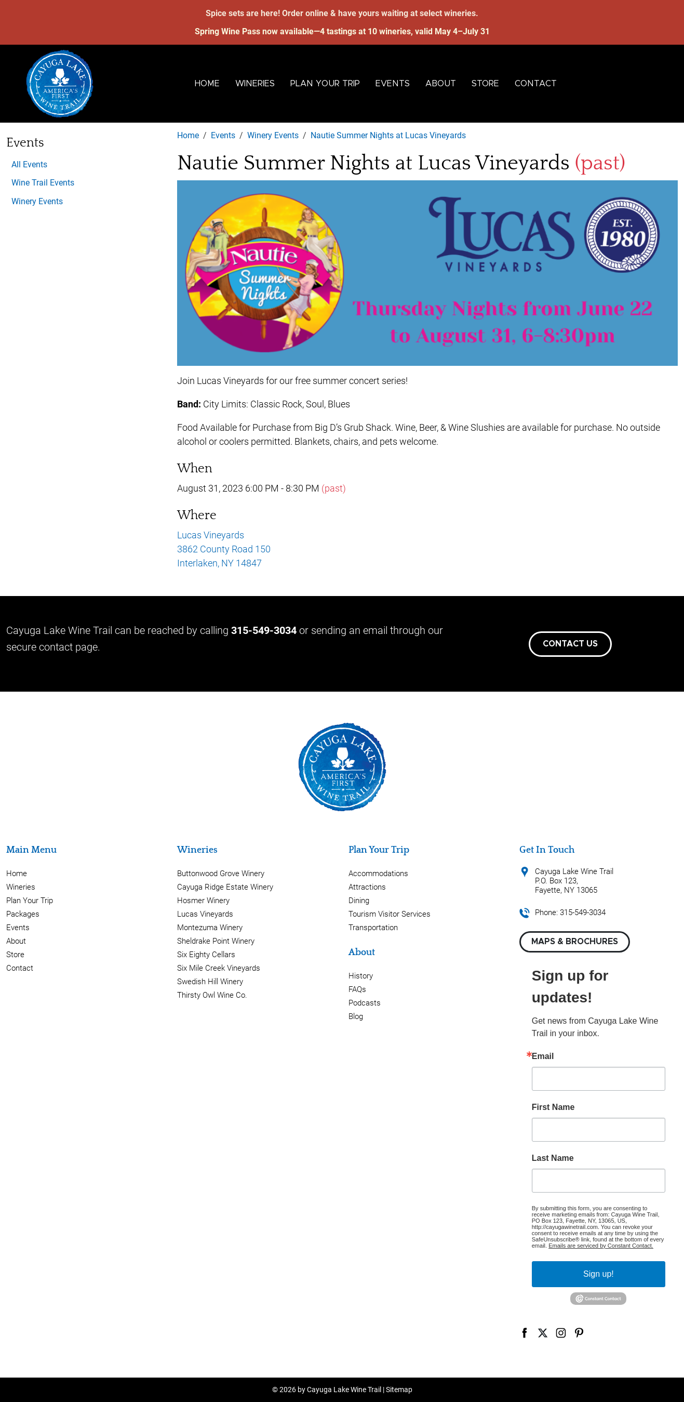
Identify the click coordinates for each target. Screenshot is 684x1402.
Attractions (367, 887)
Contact (536, 84)
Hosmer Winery (203, 900)
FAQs (357, 989)
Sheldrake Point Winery (215, 941)
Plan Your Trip (325, 84)
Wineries (255, 84)
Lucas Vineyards (205, 914)
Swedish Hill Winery (210, 981)
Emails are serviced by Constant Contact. (600, 1245)
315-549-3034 (264, 630)
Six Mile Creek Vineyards (218, 968)
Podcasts (364, 1003)
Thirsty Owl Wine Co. (212, 995)
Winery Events (37, 201)
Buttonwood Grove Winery (220, 873)
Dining (358, 900)
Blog (355, 1016)
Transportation (373, 927)
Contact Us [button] (570, 644)
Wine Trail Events (42, 183)
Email (543, 1056)
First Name (553, 1107)
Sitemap (399, 1389)
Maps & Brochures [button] (574, 941)
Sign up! (598, 1273)
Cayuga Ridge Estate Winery (225, 887)
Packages (22, 914)
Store (485, 84)
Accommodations (378, 873)
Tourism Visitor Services (389, 914)
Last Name (553, 1158)
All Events (29, 164)
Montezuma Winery (210, 927)
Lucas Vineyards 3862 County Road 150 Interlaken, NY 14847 (224, 549)
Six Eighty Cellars (206, 954)
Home (207, 84)
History (360, 976)
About (440, 84)
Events (392, 84)
